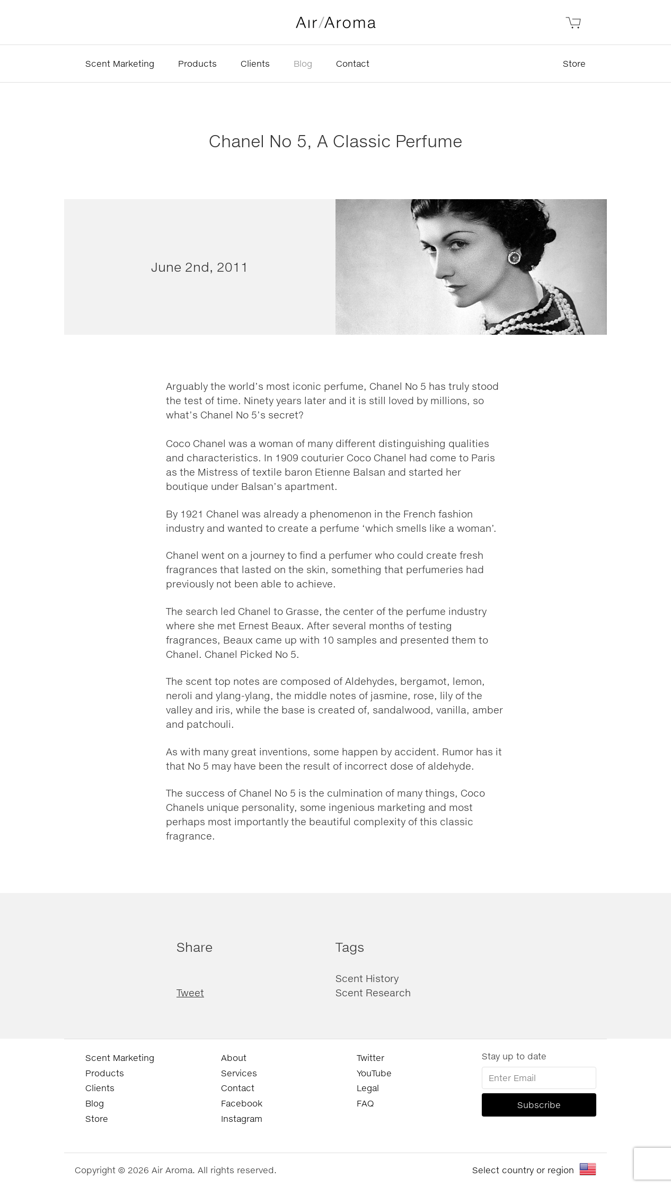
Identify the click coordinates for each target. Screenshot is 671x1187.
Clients (255, 63)
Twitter (370, 1057)
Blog (303, 63)
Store (574, 63)
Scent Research (373, 992)
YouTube (374, 1073)
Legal (368, 1088)
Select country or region (523, 1170)
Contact (352, 63)
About (233, 1057)
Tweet (190, 992)
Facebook (241, 1103)
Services (239, 1073)
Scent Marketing (119, 63)
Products (197, 63)
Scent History (367, 978)
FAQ (365, 1103)
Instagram (241, 1118)
